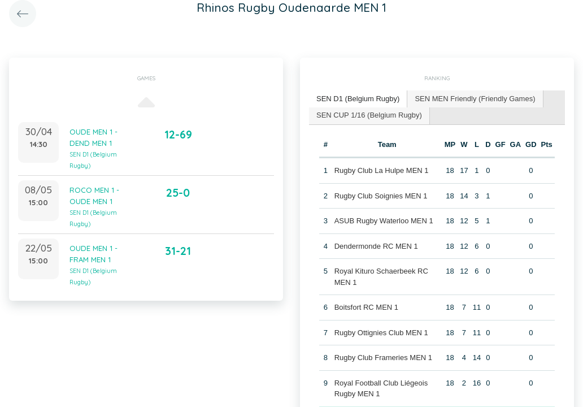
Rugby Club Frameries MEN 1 (383, 357)
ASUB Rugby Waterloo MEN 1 (383, 221)
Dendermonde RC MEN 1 (376, 246)
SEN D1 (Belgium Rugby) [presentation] (357, 98)
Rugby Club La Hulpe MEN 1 (381, 170)
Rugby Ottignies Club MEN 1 (381, 332)
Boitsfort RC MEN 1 (366, 307)
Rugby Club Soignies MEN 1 (381, 196)
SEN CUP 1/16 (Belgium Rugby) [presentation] (369, 115)
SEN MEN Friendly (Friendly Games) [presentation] (475, 98)
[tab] (358, 99)
